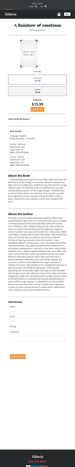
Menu (67, 14)
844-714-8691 (37, 3)
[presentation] (27, 347)
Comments (14, 332)
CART (43, 6)
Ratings (13, 326)
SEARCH (33, 6)
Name (12, 306)
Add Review (15, 302)
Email (12, 316)
